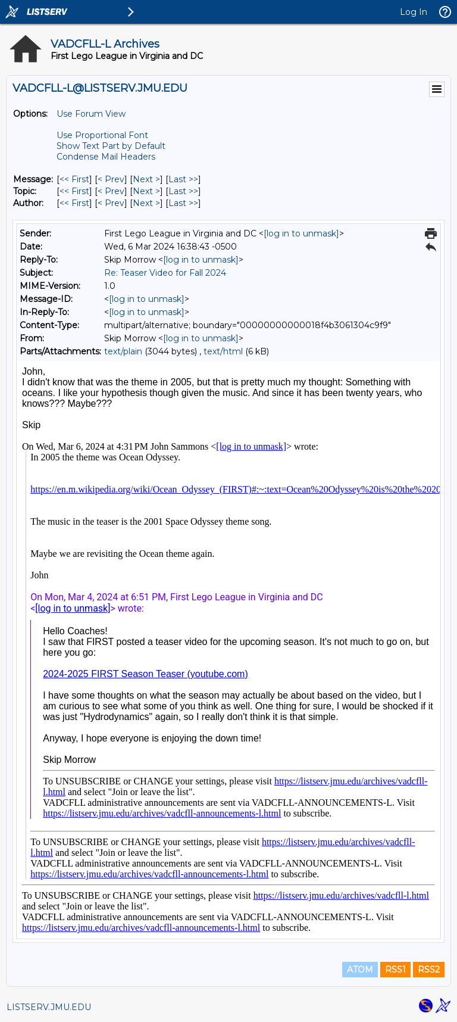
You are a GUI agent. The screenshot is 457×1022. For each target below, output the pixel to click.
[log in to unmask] (301, 233)
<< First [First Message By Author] (74, 203)
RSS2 (429, 969)
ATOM (360, 969)
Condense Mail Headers (106, 156)
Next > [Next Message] (146, 179)
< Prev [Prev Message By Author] (111, 203)
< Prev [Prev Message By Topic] (111, 191)
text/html (223, 351)
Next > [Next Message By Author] (146, 203)
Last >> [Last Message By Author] (183, 203)
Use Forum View (91, 113)
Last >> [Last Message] (183, 179)
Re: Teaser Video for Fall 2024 (165, 272)
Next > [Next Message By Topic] (146, 191)
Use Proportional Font (102, 135)
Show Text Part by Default (111, 146)
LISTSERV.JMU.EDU (49, 1007)
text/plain (123, 351)
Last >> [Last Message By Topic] (183, 191)
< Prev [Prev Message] (111, 179)
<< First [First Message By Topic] (74, 191)
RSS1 (395, 969)
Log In (413, 12)
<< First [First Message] (74, 179)
